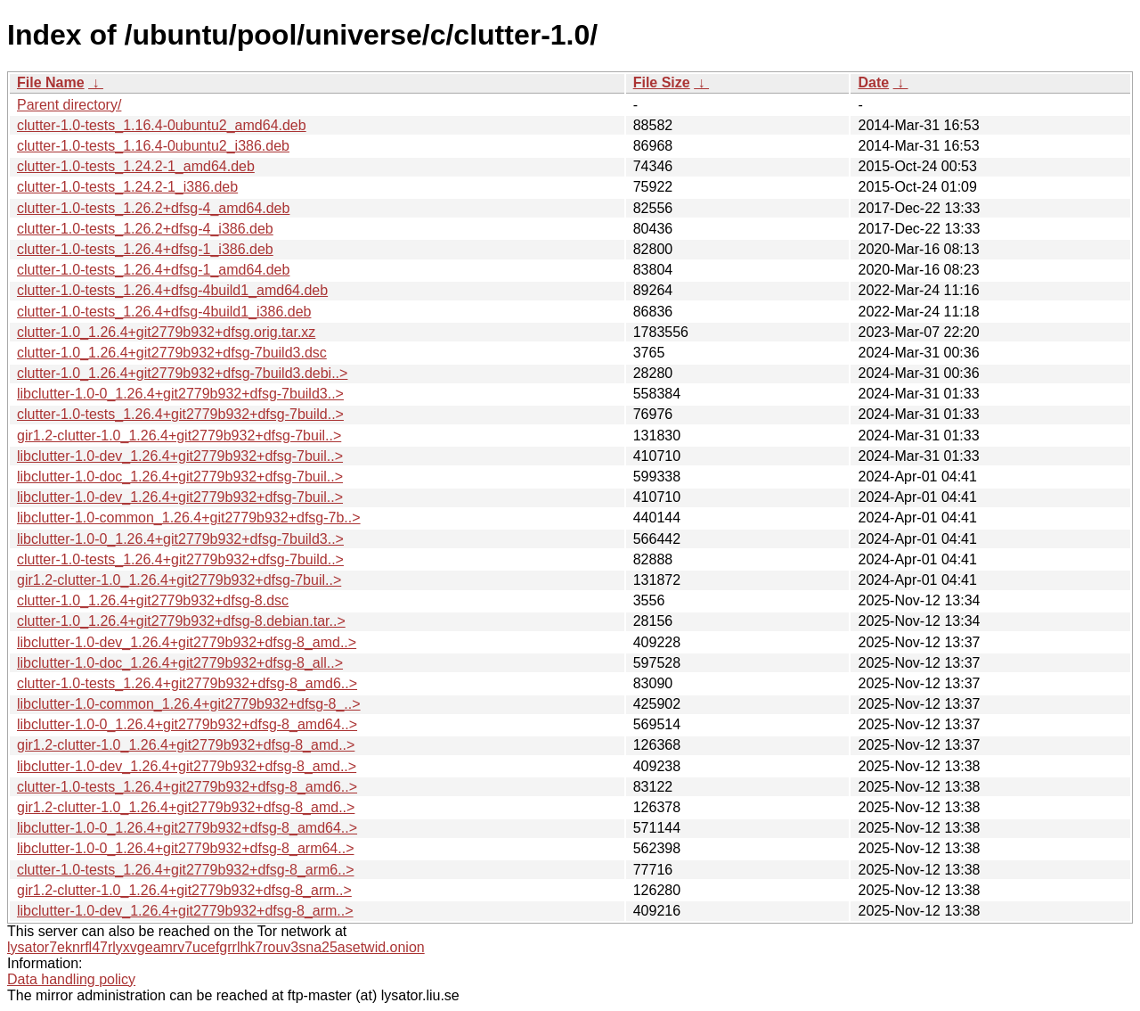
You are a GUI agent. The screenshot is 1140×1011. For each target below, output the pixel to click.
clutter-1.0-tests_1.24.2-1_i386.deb (127, 186)
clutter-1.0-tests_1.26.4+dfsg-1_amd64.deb (153, 269)
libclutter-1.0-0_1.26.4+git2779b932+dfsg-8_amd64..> (187, 724)
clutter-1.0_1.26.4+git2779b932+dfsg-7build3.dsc (172, 352)
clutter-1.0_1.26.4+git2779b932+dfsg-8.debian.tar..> (181, 621)
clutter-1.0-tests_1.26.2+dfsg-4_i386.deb (145, 228)
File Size (661, 82)
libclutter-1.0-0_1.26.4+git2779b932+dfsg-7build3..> (180, 393)
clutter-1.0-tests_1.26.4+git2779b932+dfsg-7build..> (180, 414)
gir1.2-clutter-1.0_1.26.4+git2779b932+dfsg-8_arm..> (184, 890)
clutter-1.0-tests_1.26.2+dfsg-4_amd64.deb (153, 208)
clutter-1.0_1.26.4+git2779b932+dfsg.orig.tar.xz (166, 332)
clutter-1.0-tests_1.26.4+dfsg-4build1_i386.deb (164, 311)
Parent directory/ (69, 104)
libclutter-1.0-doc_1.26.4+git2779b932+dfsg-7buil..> (180, 476)
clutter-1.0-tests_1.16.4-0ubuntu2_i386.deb (153, 145)
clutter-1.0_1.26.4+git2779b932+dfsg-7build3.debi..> (182, 373)
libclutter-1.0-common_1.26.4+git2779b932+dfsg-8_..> (189, 703)
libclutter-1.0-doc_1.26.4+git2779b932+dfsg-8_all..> (180, 662)
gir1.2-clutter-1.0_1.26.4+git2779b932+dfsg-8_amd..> (185, 744)
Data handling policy (71, 979)
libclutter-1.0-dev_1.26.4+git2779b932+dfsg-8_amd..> (186, 642)
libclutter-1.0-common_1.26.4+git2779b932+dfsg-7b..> (189, 517)
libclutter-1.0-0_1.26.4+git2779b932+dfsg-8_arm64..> (185, 848)
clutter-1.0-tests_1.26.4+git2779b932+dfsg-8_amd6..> (187, 683)
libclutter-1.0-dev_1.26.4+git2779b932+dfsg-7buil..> (180, 456)
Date (873, 82)
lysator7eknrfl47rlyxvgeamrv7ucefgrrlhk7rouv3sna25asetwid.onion (216, 947)
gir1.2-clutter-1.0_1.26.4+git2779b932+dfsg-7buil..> (179, 435)
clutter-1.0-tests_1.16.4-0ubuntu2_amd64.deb (161, 125)
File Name (51, 82)
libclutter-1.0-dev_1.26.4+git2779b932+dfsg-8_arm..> (185, 910)
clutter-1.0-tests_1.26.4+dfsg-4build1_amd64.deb (172, 290)
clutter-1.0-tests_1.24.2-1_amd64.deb (136, 166)
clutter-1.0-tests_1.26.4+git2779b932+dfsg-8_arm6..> (185, 869)
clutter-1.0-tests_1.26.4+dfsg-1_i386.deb (145, 249)
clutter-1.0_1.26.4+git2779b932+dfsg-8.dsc (153, 600)
